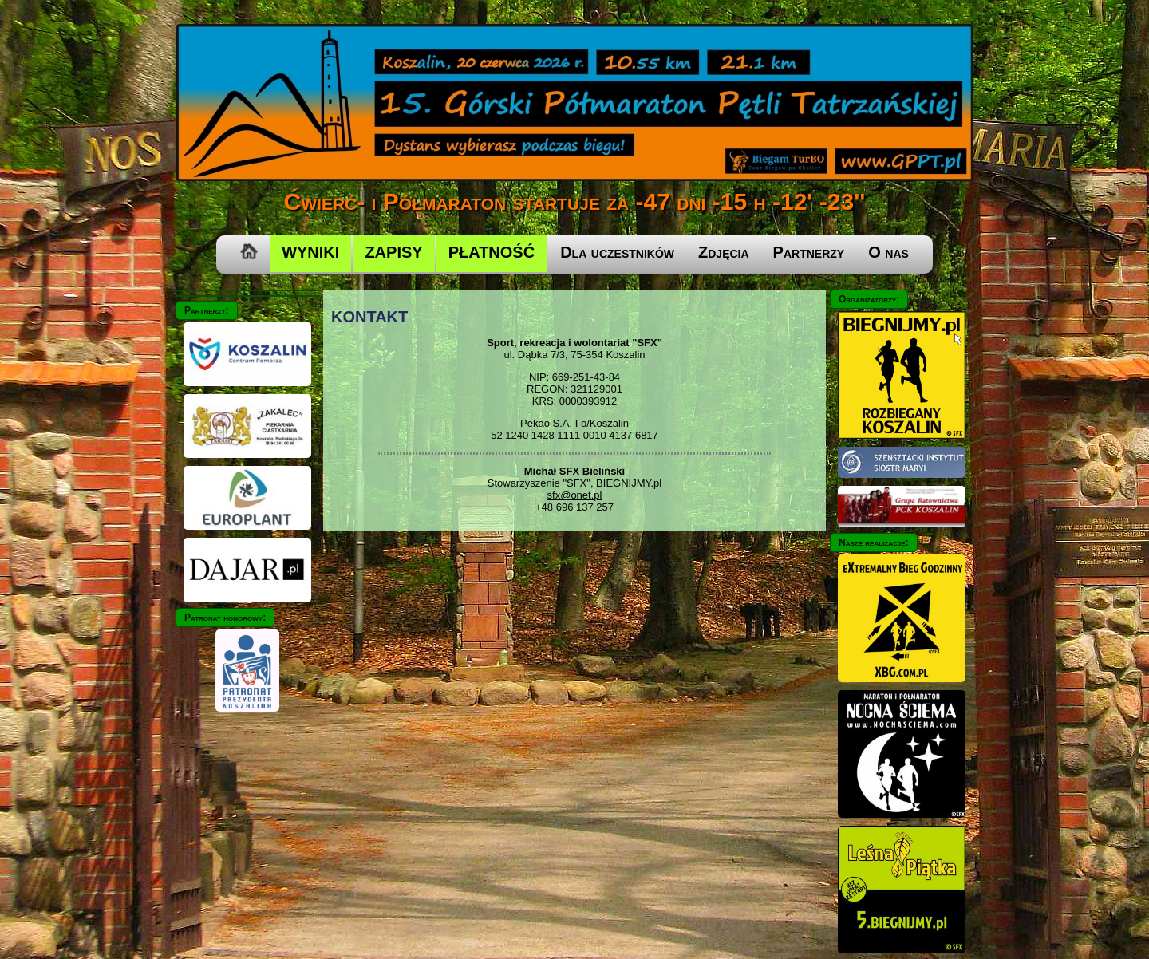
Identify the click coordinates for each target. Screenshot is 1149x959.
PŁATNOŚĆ (491, 252)
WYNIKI (310, 252)
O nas (888, 252)
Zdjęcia (723, 252)
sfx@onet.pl (574, 495)
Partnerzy (809, 252)
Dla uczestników (617, 252)
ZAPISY (393, 252)
